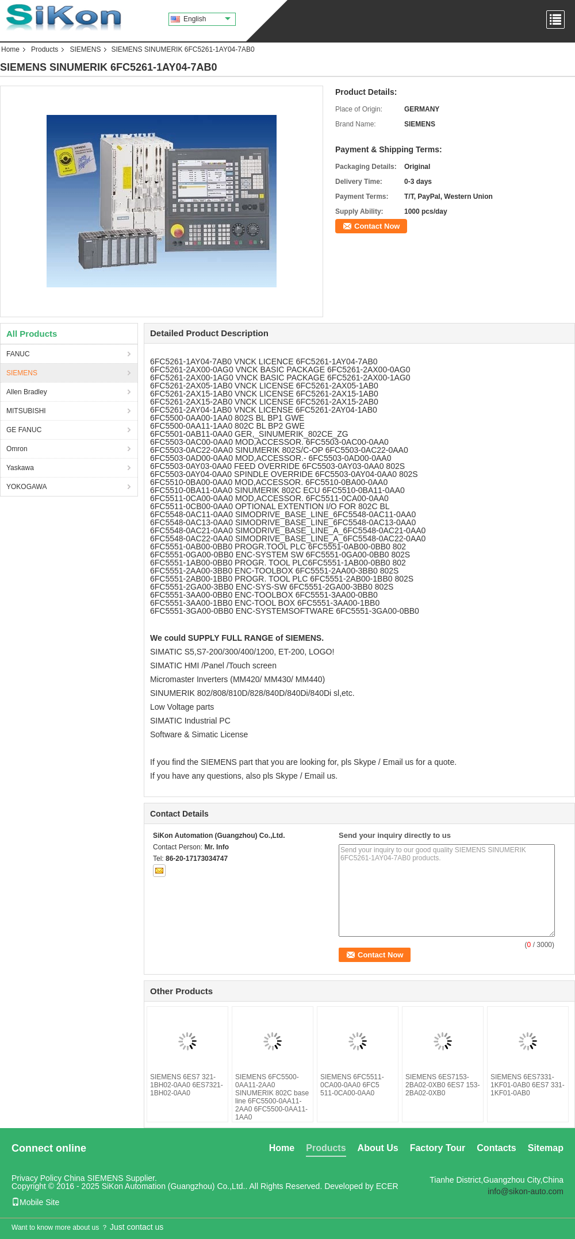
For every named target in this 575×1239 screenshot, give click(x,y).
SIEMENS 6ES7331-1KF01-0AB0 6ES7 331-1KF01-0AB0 (527, 1085)
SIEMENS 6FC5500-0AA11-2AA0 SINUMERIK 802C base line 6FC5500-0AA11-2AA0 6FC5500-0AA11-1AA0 (272, 1097)
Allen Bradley (26, 392)
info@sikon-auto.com (526, 1191)
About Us (378, 1148)
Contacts (496, 1148)
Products (44, 49)
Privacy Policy (37, 1178)
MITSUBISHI (26, 411)
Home (10, 49)
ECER (387, 1186)
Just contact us (136, 1227)
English (207, 19)
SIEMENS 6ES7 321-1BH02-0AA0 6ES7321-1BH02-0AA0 (186, 1085)
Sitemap (546, 1148)
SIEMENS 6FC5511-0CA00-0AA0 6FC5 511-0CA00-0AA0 (352, 1085)
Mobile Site (35, 1202)
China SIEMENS (93, 1178)
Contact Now (377, 226)
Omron (17, 449)
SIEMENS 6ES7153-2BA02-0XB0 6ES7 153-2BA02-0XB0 (442, 1085)
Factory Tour (438, 1148)
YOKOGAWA (26, 487)
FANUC (18, 354)
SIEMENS (85, 49)
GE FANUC (23, 430)
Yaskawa (20, 468)
